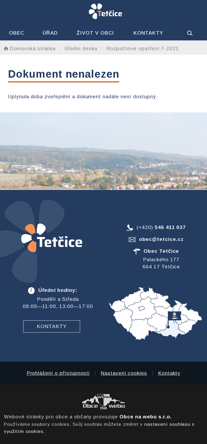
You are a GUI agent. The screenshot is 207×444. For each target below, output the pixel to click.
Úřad (50, 33)
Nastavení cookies (124, 373)
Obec (16, 33)
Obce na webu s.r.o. (145, 416)
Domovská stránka (29, 48)
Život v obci (95, 33)
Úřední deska (81, 48)
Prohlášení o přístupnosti (58, 373)
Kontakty (148, 33)
